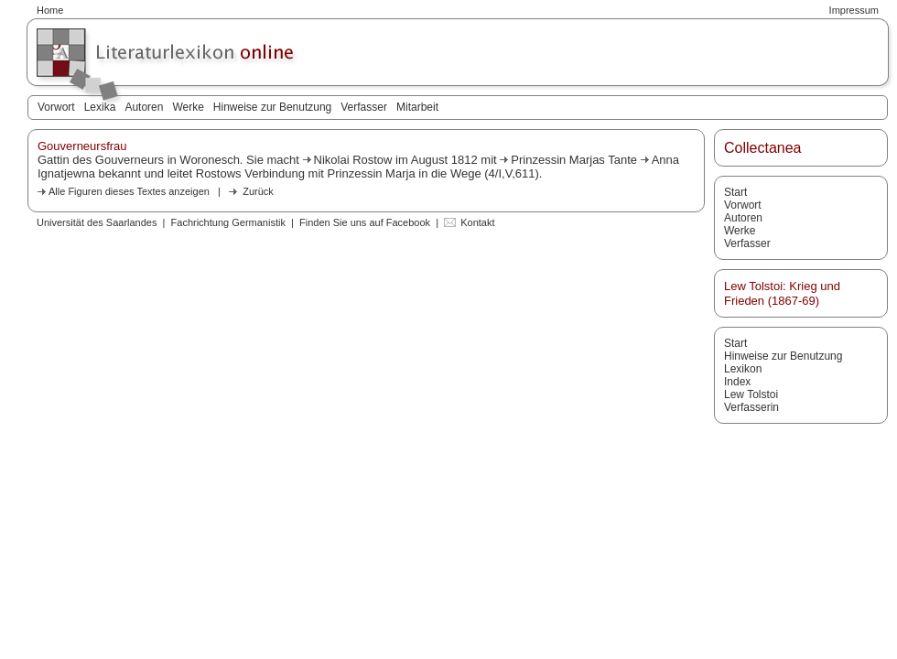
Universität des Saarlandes (97, 222)
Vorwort (56, 107)
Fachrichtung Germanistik (228, 222)
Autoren (143, 107)
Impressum (854, 10)
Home (50, 10)
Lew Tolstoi (751, 394)
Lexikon (743, 368)
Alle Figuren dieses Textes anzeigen (129, 191)
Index (737, 381)
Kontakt (477, 222)
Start (735, 192)
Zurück (258, 191)
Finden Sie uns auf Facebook (364, 222)
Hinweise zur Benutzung (272, 107)
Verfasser (363, 107)
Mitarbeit (417, 107)
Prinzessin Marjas (558, 160)
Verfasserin (751, 407)
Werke (187, 107)
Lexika (100, 107)
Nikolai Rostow (353, 160)
